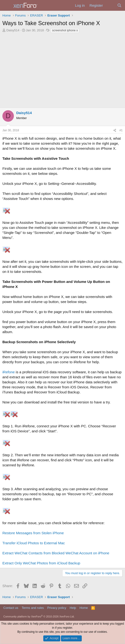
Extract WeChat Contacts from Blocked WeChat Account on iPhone (55, 553)
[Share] (115, 130)
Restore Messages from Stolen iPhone (33, 533)
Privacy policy (56, 608)
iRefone (8, 372)
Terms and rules (33, 608)
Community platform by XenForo (39, 616)
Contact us (10, 608)
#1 (121, 130)
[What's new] (109, 5)
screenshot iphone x (65, 30)
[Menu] (6, 5)
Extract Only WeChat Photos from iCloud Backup (41, 563)
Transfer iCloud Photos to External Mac (33, 543)
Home (84, 608)
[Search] (119, 5)
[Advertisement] (62, 69)
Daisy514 (12, 30)
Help (73, 608)
